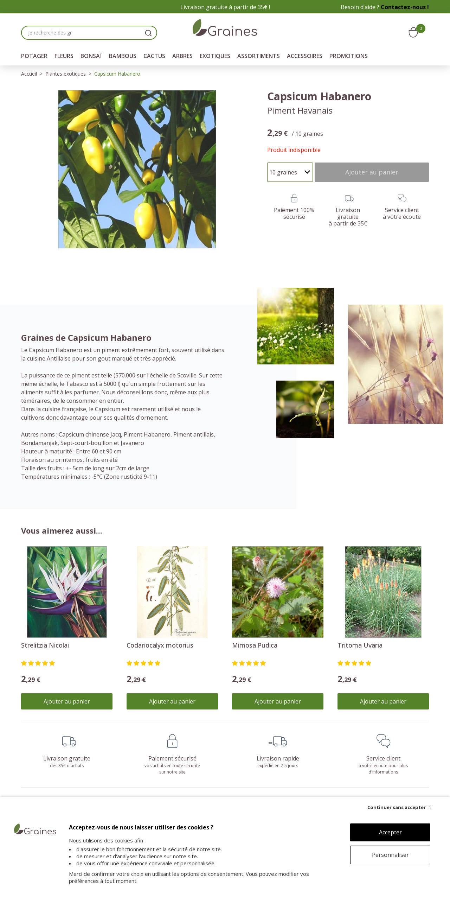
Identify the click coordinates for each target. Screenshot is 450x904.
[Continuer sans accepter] (399, 807)
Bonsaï (91, 56)
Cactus (154, 56)
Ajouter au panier (67, 701)
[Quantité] (290, 172)
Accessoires (304, 56)
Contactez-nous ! (405, 7)
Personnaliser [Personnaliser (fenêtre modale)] (390, 855)
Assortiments (258, 56)
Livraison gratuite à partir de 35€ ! (225, 7)
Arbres (182, 56)
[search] (148, 33)
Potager (34, 56)
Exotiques (215, 56)
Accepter (390, 832)
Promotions (348, 56)
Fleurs (63, 56)
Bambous (122, 56)
